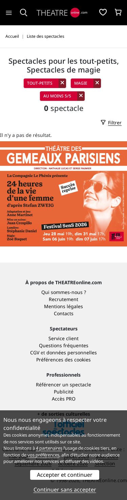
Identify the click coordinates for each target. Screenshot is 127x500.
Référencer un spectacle (63, 384)
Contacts (63, 313)
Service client (63, 338)
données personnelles (71, 352)
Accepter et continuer (64, 474)
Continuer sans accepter (65, 489)
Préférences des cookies (63, 359)
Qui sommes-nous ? (63, 292)
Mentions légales (63, 306)
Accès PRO (64, 398)
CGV (34, 352)
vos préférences (43, 455)
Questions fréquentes (63, 345)
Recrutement (63, 299)
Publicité (63, 391)
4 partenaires (49, 448)
